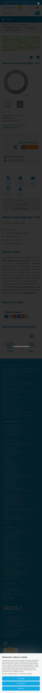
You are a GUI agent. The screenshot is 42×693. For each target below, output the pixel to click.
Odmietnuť (21, 688)
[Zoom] (33, 3)
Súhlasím (21, 678)
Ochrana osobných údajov (10, 673)
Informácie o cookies (26, 673)
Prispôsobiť (21, 683)
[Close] (38, 3)
